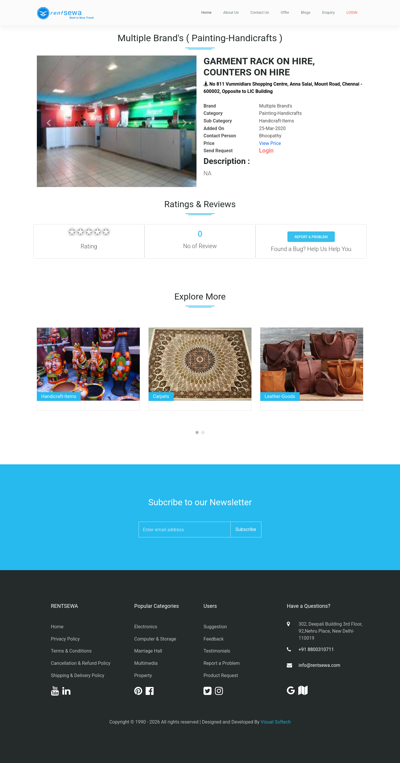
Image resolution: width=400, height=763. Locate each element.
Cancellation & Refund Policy (81, 663)
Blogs (306, 12)
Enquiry (328, 12)
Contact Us (259, 12)
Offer (285, 12)
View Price (270, 143)
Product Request (221, 675)
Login (266, 150)
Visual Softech (276, 722)
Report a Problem (310, 237)
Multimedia (146, 663)
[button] (49, 121)
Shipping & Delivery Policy (77, 675)
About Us (231, 12)
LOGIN (351, 12)
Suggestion (215, 626)
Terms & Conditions (71, 651)
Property (143, 675)
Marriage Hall (148, 651)
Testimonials (217, 651)
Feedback (214, 639)
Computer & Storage (155, 639)
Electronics (145, 626)
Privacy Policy (65, 639)
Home (206, 12)
